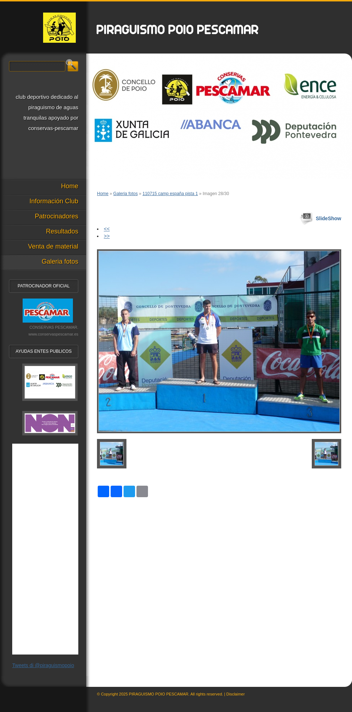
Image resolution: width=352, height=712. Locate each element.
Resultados (62, 231)
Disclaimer (235, 694)
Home (102, 193)
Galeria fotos (125, 193)
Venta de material (53, 246)
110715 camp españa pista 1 (170, 193)
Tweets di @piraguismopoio (43, 665)
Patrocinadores (56, 216)
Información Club (53, 201)
